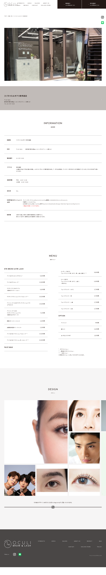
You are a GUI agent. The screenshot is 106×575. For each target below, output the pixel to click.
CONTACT (35, 5)
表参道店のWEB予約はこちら (94, 4)
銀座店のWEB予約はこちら (70, 4)
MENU (29, 3)
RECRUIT (26, 5)
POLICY (99, 554)
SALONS (37, 3)
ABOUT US (46, 3)
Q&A (18, 5)
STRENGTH (20, 3)
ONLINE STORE (45, 5)
